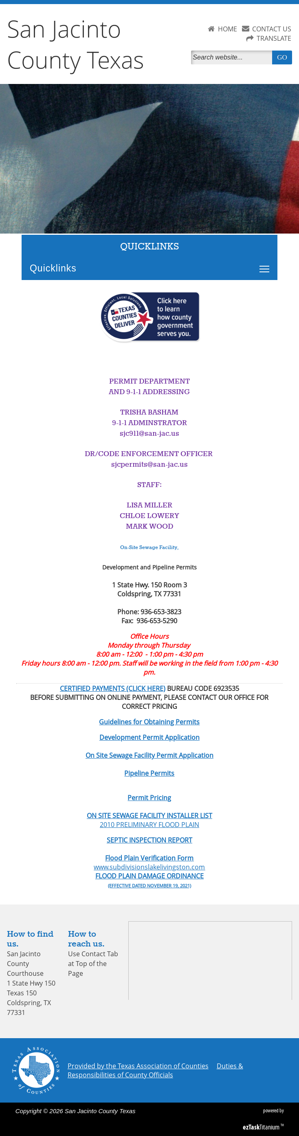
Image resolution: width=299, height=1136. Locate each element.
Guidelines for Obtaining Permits (149, 721)
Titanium (262, 1127)
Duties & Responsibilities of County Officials (155, 1070)
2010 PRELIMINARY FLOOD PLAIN (149, 824)
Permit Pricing (149, 797)
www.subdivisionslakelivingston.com (149, 866)
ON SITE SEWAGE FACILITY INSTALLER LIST (149, 815)
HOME (227, 28)
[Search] (233, 57)
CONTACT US (271, 28)
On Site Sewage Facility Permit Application (149, 755)
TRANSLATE (274, 38)
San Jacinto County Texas (75, 44)
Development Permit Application (149, 737)
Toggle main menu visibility (266, 264)
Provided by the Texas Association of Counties (138, 1065)
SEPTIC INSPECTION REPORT (149, 840)
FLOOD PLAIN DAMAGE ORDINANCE (149, 875)
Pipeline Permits (149, 773)
